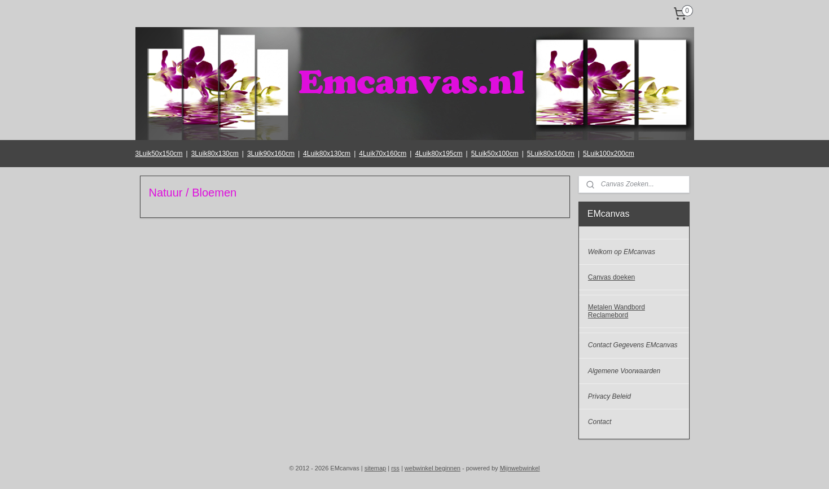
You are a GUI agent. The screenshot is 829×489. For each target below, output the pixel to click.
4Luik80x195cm (438, 154)
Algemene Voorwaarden (624, 371)
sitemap (376, 468)
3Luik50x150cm (159, 154)
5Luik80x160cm (550, 154)
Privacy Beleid (609, 396)
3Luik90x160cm (271, 154)
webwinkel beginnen (432, 468)
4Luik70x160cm (382, 154)
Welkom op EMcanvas (621, 252)
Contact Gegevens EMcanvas (633, 345)
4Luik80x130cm (326, 154)
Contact (599, 422)
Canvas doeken (611, 277)
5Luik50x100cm (495, 154)
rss (395, 468)
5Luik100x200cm (608, 154)
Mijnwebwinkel (520, 468)
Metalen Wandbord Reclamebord (616, 310)
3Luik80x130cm (215, 154)
